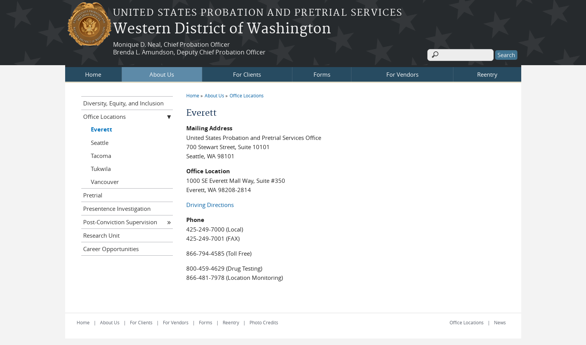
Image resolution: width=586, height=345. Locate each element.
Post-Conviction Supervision (120, 221)
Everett (101, 128)
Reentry (487, 73)
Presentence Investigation (117, 207)
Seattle (99, 141)
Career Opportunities (111, 247)
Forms (322, 73)
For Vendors (402, 73)
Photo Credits (264, 321)
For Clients (247, 73)
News (500, 321)
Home (93, 73)
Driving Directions (210, 203)
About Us (161, 73)
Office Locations (247, 94)
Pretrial (92, 194)
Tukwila (101, 167)
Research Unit (101, 234)
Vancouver (105, 180)
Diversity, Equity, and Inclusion (123, 102)
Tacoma (101, 154)
